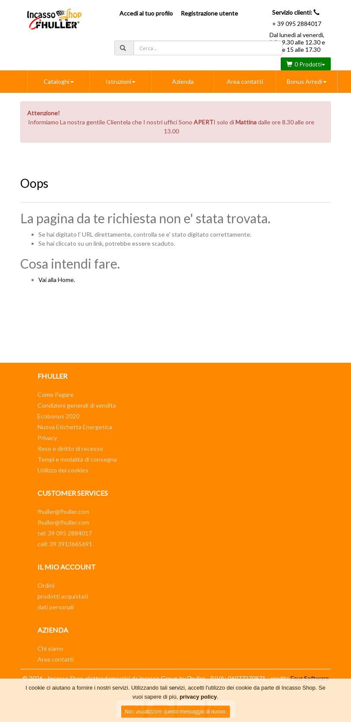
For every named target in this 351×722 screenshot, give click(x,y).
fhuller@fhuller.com (63, 511)
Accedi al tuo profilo (146, 13)
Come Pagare (56, 394)
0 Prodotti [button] (305, 64)
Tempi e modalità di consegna (77, 459)
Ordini (46, 585)
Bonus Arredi (306, 81)
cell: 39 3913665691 (65, 544)
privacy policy (198, 697)
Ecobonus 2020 (58, 416)
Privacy (47, 437)
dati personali (56, 607)
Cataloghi (59, 81)
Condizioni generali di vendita (77, 405)
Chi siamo (50, 648)
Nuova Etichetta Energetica (75, 427)
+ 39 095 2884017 (296, 23)
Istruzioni (120, 81)
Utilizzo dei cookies (63, 470)
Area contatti (245, 81)
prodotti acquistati (63, 596)
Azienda (183, 81)
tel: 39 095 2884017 (65, 533)
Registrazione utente (209, 13)
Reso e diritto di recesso (70, 448)
